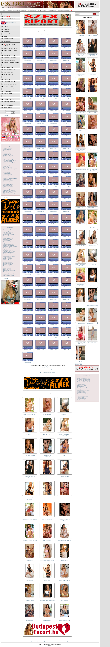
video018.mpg (40, 98)
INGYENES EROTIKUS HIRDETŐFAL (9, 102)
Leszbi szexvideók (81, 391)
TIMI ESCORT (29, 560)
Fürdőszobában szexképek (9, 171)
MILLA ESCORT (47, 620)
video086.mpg (40, 311)
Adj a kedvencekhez (52, 641)
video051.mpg (53, 198)
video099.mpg (53, 349)
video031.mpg (53, 135)
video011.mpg (53, 72)
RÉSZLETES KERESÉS (9, 18)
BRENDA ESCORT (64, 498)
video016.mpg (66, 85)
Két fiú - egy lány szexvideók (83, 379)
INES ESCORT (29, 620)
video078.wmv (40, 286)
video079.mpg (53, 286)
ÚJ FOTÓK (6, 31)
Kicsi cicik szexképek (8, 184)
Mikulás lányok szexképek (9, 193)
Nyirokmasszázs (9, 93)
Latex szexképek (7, 187)
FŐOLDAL (6, 13)
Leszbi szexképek (7, 189)
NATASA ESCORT (47, 414)
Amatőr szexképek (7, 149)
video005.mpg (27, 60)
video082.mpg (40, 299)
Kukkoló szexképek (7, 185)
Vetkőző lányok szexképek (9, 272)
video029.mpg (27, 135)
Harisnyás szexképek (7, 177)
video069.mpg (27, 261)
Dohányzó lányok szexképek (9, 165)
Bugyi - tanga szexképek (8, 159)
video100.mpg (66, 349)
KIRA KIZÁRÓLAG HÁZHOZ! (30, 519)
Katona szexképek (7, 181)
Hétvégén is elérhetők (11, 55)
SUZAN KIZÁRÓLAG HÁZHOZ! (30, 477)
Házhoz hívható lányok (11, 48)
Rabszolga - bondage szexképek (10, 246)
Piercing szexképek (7, 239)
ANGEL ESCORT (65, 476)
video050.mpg (40, 198)
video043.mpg (53, 173)
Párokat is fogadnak (10, 84)
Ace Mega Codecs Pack (47, 367)
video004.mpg (66, 47)
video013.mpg (27, 85)
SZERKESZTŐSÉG (8, 105)
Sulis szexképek (6, 255)
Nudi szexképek (6, 235)
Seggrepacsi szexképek (8, 249)
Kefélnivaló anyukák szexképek (10, 183)
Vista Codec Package (47, 369)
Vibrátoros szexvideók (82, 399)
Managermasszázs (9, 88)
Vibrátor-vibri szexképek (8, 274)
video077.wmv (27, 286)
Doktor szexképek (7, 166)
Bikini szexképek (7, 154)
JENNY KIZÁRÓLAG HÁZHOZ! (47, 600)
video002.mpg (40, 47)
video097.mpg (27, 349)
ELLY (80, 361)
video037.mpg (27, 160)
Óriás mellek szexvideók (82, 393)
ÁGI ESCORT (30, 580)
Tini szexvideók (80, 397)
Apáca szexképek (7, 151)
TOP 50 (5, 36)
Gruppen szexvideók (81, 385)
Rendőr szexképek (7, 247)
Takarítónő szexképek (8, 260)
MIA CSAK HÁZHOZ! (80, 226)
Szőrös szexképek (7, 259)
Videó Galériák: (87, 375)
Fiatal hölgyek (8, 74)
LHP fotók (7, 79)
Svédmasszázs (8, 91)
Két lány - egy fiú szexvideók (83, 381)
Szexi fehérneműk (9, 69)
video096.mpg (66, 337)
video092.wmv (66, 324)
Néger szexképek (7, 233)
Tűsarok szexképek (7, 271)
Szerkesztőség (60, 641)
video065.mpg (27, 249)
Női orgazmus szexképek (8, 234)
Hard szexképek (6, 175)
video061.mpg (27, 236)
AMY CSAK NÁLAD (30, 455)
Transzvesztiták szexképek (9, 270)
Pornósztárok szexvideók (82, 396)
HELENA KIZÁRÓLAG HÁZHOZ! (64, 519)
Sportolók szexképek (7, 253)
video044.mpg (66, 173)
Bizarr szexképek (7, 156)
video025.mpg (27, 123)
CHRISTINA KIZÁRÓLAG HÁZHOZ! (47, 456)
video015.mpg (53, 85)
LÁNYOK (6, 26)
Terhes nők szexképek (8, 263)
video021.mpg (27, 110)
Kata (47, 476)
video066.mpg (40, 249)
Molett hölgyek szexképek (9, 231)
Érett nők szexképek (7, 167)
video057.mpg (27, 223)
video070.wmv (40, 261)
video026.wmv (40, 123)
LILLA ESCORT (47, 498)
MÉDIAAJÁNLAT (8, 107)
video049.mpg (27, 198)
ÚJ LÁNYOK (7, 29)
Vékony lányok (8, 64)
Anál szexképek (6, 150)
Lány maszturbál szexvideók (83, 390)
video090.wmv (40, 324)
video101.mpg (27, 362)
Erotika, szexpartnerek (64, 10)
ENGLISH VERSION (11, 22)
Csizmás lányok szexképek (9, 162)
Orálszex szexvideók (81, 392)
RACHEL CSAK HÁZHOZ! (64, 540)
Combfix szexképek (7, 161)
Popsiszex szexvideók (81, 394)
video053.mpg (27, 211)
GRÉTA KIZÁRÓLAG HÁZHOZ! (29, 540)
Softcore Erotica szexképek (9, 251)
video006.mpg (40, 60)
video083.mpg (53, 299)
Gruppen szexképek (7, 174)
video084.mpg (66, 299)
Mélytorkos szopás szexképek (9, 191)
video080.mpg (66, 286)
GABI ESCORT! (29, 434)
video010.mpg (40, 72)
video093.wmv (27, 337)
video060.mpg (66, 223)
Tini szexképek (6, 265)
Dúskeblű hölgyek (9, 60)
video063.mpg (53, 236)
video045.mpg (27, 186)
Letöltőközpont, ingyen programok (17, 10)
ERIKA (64, 455)
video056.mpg (66, 211)
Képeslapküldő (52, 10)
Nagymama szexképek (8, 232)
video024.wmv (66, 110)
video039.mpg (53, 160)
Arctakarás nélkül (10, 81)
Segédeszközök (8, 67)
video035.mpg (53, 148)
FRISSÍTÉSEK (7, 41)
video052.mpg (66, 198)
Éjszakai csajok (8, 86)
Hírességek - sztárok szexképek (10, 178)
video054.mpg (40, 211)
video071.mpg (53, 261)
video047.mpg (53, 186)
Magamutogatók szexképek (9, 190)
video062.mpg (40, 236)
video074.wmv (40, 274)
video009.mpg (27, 72)
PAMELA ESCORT (47, 540)
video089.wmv (27, 324)
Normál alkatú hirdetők (11, 62)
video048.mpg (66, 186)
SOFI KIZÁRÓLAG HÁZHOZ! (30, 414)
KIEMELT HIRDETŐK (9, 38)
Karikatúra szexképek (8, 180)
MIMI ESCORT (64, 560)
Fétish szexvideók (81, 384)
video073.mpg (27, 274)
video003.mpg (53, 47)
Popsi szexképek (6, 243)
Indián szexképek (7, 179)
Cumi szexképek (6, 163)
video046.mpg (40, 186)
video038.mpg (40, 160)
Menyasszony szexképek (8, 192)
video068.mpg (66, 249)
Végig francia (8, 76)
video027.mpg (53, 123)
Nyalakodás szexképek (8, 237)
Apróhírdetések (32, 10)
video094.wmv (40, 337)
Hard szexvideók (80, 386)
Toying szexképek (7, 269)
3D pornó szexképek (7, 148)
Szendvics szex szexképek (9, 256)
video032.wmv (66, 135)
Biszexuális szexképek (8, 155)
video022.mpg (40, 110)
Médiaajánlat (67, 641)
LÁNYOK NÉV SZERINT (10, 99)
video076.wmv (66, 274)
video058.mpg (40, 223)
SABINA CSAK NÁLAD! (64, 620)
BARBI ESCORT (47, 434)
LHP (4, 10)
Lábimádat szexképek (8, 186)
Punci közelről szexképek (8, 245)
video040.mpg (66, 160)
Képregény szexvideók (82, 387)
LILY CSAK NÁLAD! (47, 519)
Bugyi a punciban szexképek (9, 160)
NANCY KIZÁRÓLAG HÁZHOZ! (64, 435)
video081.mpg (27, 299)
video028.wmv (66, 123)
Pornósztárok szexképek (8, 244)
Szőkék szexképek (7, 257)
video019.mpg (53, 98)
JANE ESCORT (64, 414)
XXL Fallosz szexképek (8, 275)
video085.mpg (27, 311)
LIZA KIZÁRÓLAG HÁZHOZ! (47, 560)
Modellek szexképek (7, 229)
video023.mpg (53, 110)
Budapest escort (9, 96)
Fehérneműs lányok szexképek (10, 168)
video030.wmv (40, 135)
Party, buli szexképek (8, 238)
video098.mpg (40, 349)
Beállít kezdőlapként (42, 641)
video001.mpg (27, 47)
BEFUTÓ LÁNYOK (8, 34)
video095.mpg (53, 337)
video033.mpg (27, 148)
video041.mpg (27, 173)
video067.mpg (53, 249)
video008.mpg (66, 60)
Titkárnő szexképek (7, 266)
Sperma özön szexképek (8, 252)
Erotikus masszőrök (10, 57)
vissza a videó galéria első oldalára (47, 372)
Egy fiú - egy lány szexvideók (83, 378)
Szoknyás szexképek (7, 258)
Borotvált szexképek (7, 157)
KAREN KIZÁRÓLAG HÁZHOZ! (30, 498)
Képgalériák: (10, 146)
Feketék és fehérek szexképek (9, 169)
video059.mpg (53, 223)
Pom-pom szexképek (7, 241)
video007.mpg (53, 60)
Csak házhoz (7, 53)
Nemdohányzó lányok (10, 50)
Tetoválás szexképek (7, 264)
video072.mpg (66, 261)
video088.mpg (66, 311)
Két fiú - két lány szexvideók (83, 380)
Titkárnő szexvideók (81, 398)
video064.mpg (66, 236)
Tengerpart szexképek (8, 262)
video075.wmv (53, 274)
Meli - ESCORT (64, 600)
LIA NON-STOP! (30, 600)
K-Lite (47, 366)
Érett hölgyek (8, 72)
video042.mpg (40, 173)
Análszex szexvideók (81, 383)
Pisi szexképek (6, 240)
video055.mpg (53, 211)
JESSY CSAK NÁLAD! (64, 580)
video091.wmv (53, 324)
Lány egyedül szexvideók (82, 388)
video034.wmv (40, 148)
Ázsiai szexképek (7, 153)
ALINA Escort (47, 580)
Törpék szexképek (7, 268)
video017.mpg (27, 98)
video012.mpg (66, 72)
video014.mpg (40, 85)
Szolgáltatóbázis (42, 10)
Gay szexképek (6, 172)
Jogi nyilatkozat (33, 641)
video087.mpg (53, 311)
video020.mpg (66, 98)
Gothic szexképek (7, 173)
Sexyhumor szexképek (8, 250)
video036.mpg (66, 148)
